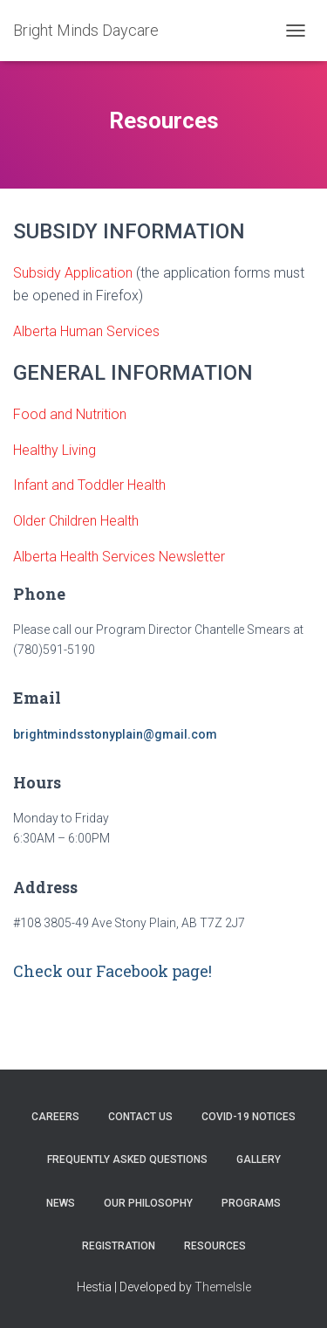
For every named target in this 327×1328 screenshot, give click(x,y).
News (60, 1203)
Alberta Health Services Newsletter (120, 556)
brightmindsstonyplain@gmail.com (115, 734)
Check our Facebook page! (112, 970)
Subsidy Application (73, 273)
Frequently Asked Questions (127, 1159)
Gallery (258, 1159)
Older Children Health (77, 521)
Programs (251, 1203)
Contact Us (140, 1117)
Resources (215, 1246)
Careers (55, 1117)
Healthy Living (54, 450)
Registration (118, 1246)
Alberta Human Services (86, 331)
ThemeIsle (222, 1287)
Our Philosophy (148, 1203)
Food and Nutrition (69, 414)
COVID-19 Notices (248, 1117)
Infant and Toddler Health (91, 485)
